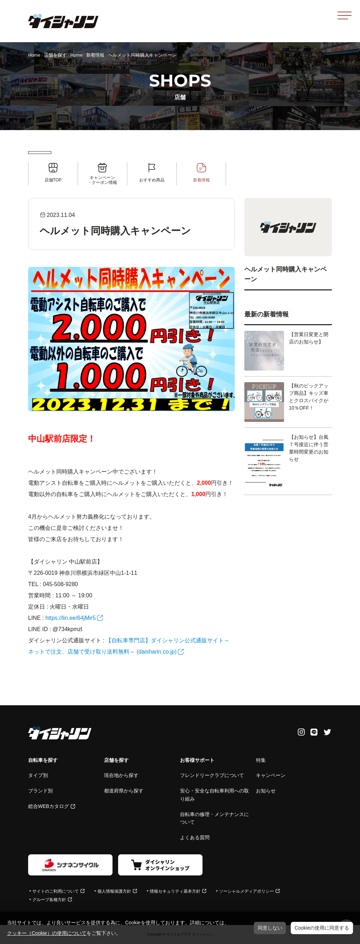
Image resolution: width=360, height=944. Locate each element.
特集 (261, 760)
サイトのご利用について (55, 891)
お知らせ (266, 791)
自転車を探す (43, 760)
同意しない (270, 928)
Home (34, 55)
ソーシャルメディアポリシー (246, 891)
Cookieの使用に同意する (322, 928)
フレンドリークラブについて (212, 775)
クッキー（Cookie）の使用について (46, 933)
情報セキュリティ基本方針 (175, 891)
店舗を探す (55, 55)
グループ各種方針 (49, 899)
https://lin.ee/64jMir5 (70, 618)
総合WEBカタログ (48, 806)
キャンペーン (270, 775)
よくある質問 (195, 837)
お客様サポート (197, 760)
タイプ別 (38, 775)
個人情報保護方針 (114, 891)
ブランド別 (40, 791)
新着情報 (95, 55)
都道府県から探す (123, 791)
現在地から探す (121, 775)
